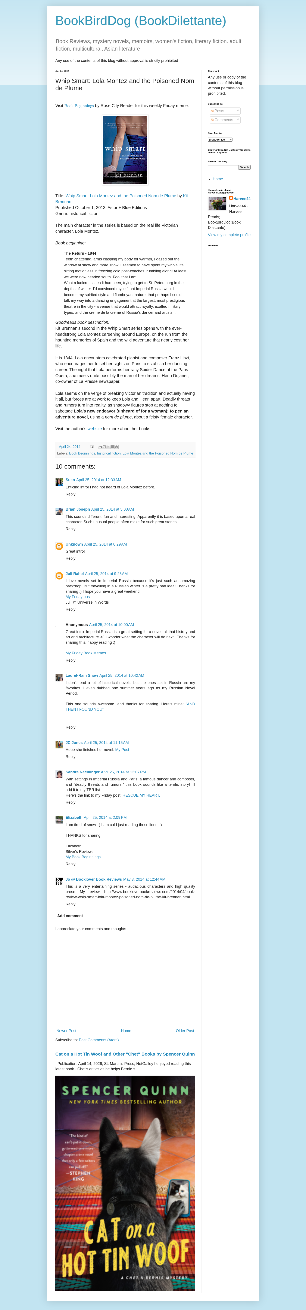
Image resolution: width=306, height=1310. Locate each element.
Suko (70, 480)
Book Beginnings (82, 453)
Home (126, 1031)
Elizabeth (74, 817)
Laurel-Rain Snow (82, 675)
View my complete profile (229, 235)
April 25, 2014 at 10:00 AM (111, 625)
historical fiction (109, 453)
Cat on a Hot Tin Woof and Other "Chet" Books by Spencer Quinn (125, 1053)
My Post (122, 750)
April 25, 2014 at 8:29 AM (105, 544)
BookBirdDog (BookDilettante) (140, 20)
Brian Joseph (78, 509)
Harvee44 (242, 199)
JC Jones (74, 743)
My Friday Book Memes (86, 653)
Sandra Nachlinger (83, 772)
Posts (217, 111)
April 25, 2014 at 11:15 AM (106, 743)
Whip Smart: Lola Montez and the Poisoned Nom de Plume (121, 195)
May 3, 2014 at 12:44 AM (144, 879)
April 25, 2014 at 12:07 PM (123, 772)
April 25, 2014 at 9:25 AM (106, 574)
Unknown (74, 544)
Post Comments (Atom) (99, 1040)
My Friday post (78, 597)
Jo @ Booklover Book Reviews (94, 879)
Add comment (70, 916)
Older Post (185, 1031)
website (95, 428)
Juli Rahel (75, 574)
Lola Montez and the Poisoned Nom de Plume (158, 453)
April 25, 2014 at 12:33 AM (98, 480)
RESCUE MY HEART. (141, 795)
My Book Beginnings (83, 857)
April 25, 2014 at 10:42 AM (121, 675)
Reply (70, 494)
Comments (222, 120)
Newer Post (66, 1031)
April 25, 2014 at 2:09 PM (105, 817)
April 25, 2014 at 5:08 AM (112, 509)
